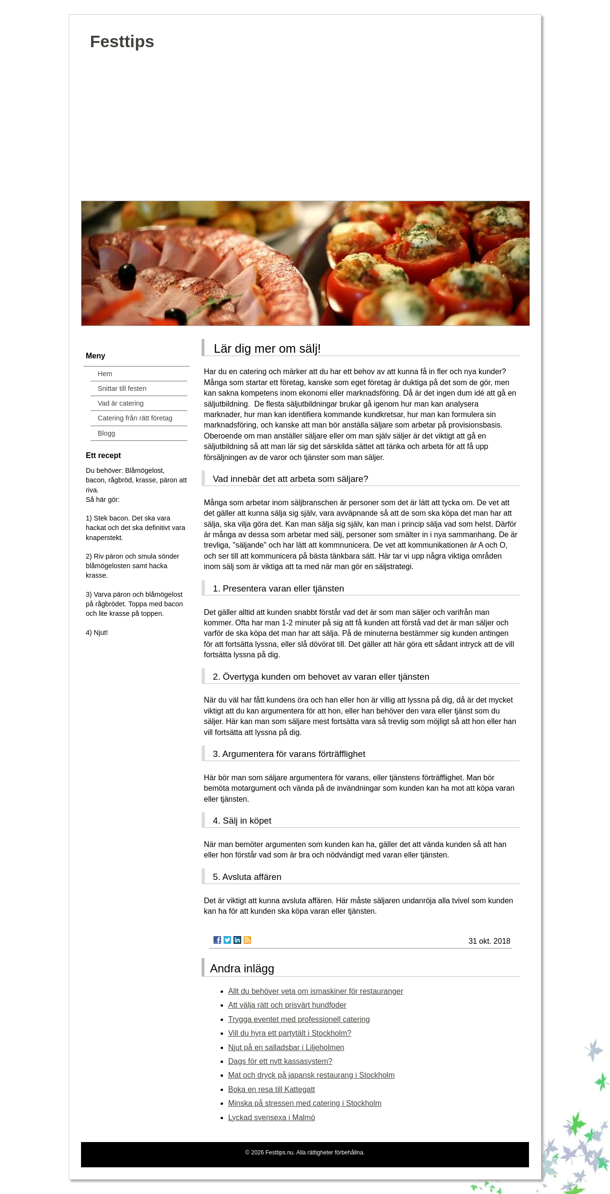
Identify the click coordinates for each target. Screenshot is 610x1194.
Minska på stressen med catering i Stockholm (305, 1103)
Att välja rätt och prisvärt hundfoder (287, 1005)
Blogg (106, 433)
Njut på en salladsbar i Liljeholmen (286, 1047)
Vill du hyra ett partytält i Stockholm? (290, 1033)
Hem (105, 374)
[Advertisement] (305, 129)
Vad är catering (121, 403)
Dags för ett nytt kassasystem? (280, 1061)
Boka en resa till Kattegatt (271, 1089)
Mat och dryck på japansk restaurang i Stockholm (311, 1075)
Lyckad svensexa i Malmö (271, 1117)
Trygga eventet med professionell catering (299, 1019)
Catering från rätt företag (135, 418)
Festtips (122, 41)
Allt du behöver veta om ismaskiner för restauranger (315, 991)
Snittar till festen (122, 388)
